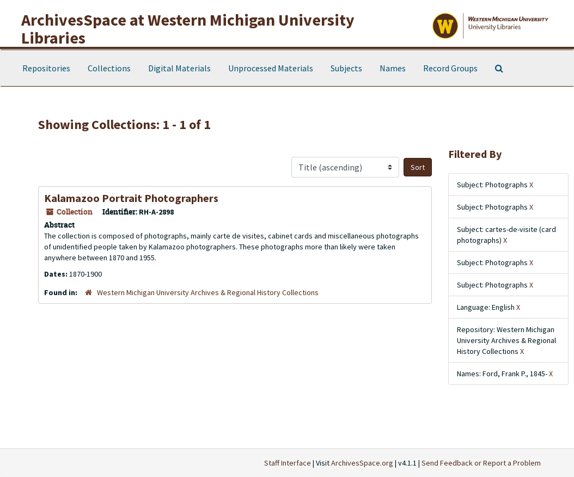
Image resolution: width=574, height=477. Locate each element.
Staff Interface (287, 463)
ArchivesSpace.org (362, 463)
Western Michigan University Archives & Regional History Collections (208, 292)
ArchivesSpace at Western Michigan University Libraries (188, 28)
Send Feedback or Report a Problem (481, 463)
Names (393, 68)
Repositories (46, 68)
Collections (109, 68)
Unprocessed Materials (270, 68)
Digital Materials (179, 68)
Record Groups (450, 68)
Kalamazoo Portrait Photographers (131, 198)
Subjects (346, 68)
